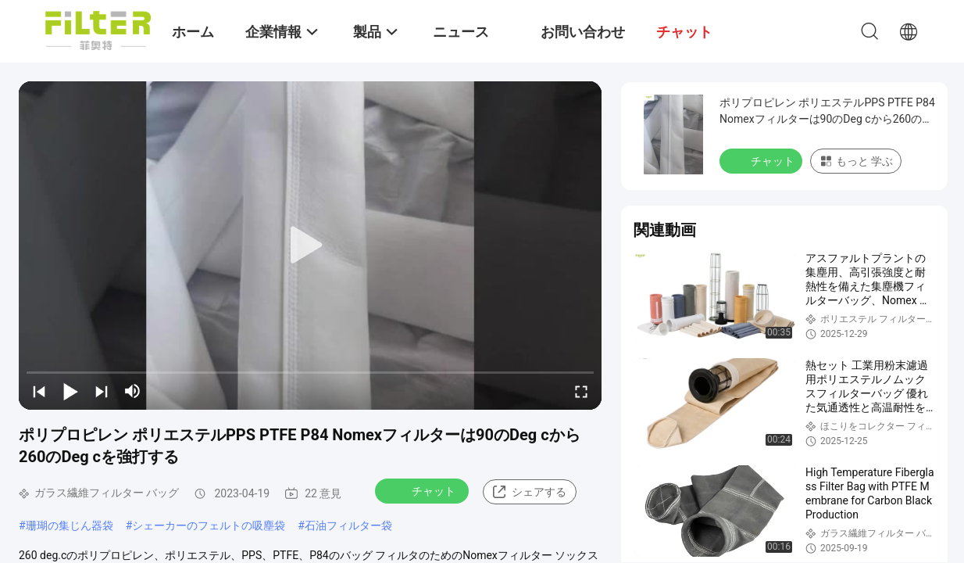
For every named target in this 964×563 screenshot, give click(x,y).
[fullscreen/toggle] (581, 391)
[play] (310, 245)
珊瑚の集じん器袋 (69, 525)
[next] (101, 391)
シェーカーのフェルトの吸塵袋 (208, 525)
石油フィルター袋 (348, 525)
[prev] (39, 391)
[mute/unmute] (132, 391)
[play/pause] (70, 391)
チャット (423, 490)
